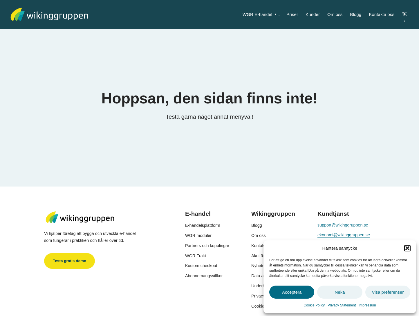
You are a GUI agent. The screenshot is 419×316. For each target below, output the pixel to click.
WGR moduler (198, 235)
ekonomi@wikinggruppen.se (343, 235)
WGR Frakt (195, 255)
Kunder (313, 14)
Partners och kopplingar (207, 245)
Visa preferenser (388, 292)
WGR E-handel (261, 14)
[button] (407, 248)
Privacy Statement (342, 305)
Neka (340, 292)
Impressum (367, 305)
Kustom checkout (201, 265)
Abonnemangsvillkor (204, 275)
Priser (292, 14)
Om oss (334, 14)
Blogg (355, 14)
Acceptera (292, 292)
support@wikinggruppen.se (342, 225)
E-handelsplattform (202, 225)
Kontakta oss (381, 14)
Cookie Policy (314, 305)
